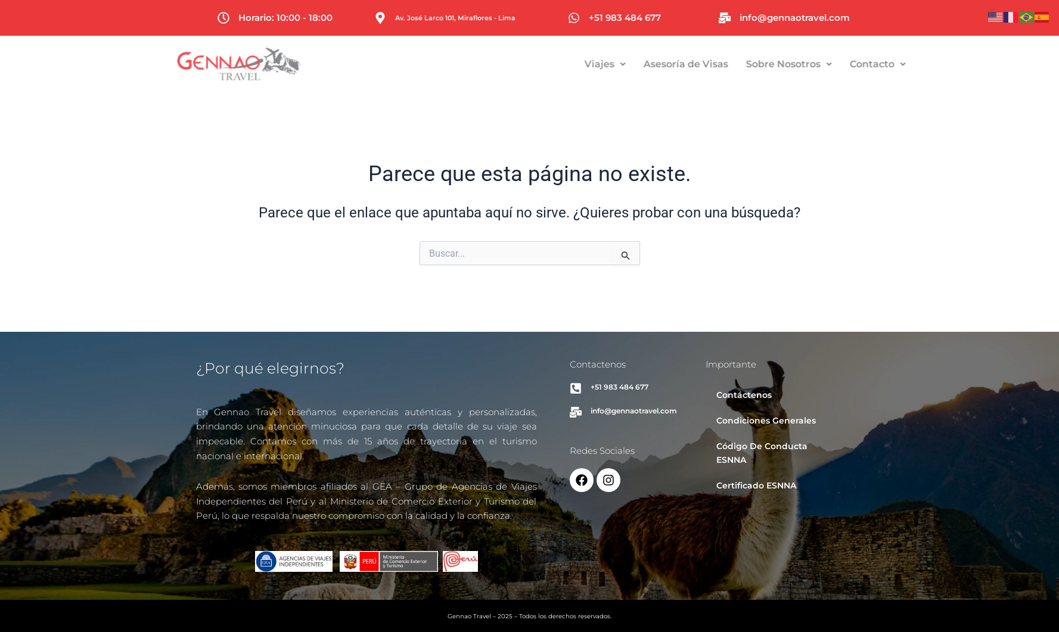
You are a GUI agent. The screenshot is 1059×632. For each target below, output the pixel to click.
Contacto (923, 64)
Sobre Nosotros (834, 64)
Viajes (649, 64)
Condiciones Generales (766, 420)
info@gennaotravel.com (795, 17)
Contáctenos (744, 395)
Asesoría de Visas (730, 64)
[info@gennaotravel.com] (725, 18)
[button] (649, 64)
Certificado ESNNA (756, 485)
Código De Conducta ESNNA (762, 453)
